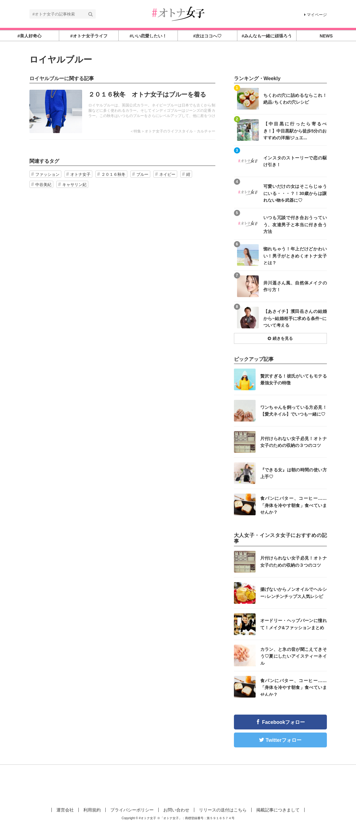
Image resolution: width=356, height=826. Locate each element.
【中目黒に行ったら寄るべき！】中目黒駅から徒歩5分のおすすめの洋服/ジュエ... (295, 130)
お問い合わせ (176, 810)
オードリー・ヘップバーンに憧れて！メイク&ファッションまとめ (293, 624)
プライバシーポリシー (132, 810)
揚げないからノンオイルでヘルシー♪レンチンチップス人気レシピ (293, 593)
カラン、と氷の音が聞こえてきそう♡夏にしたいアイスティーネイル (293, 656)
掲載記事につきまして (278, 810)
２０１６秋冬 (113, 174)
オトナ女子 (80, 174)
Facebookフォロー (283, 722)
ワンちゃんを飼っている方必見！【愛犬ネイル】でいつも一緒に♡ (293, 411)
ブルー (142, 174)
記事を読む (122, 111)
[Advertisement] (178, 785)
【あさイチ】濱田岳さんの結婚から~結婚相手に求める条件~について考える (295, 318)
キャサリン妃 (74, 184)
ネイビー (167, 174)
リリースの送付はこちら (223, 810)
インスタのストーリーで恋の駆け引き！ (295, 161)
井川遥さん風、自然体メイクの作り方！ (295, 286)
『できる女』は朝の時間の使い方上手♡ (293, 473)
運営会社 (65, 810)
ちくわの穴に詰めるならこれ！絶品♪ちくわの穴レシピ (295, 99)
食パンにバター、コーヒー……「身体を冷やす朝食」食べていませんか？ (293, 505)
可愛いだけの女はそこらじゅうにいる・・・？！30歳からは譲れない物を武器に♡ (295, 193)
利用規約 (92, 810)
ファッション (47, 174)
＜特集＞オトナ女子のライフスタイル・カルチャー (172, 131)
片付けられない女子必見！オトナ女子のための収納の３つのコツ (293, 442)
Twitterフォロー (283, 740)
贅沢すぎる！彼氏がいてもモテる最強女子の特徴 (293, 379)
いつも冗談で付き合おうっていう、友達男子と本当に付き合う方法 (295, 224)
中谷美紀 (43, 184)
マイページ (315, 14)
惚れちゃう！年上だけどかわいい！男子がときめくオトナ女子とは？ (295, 255)
